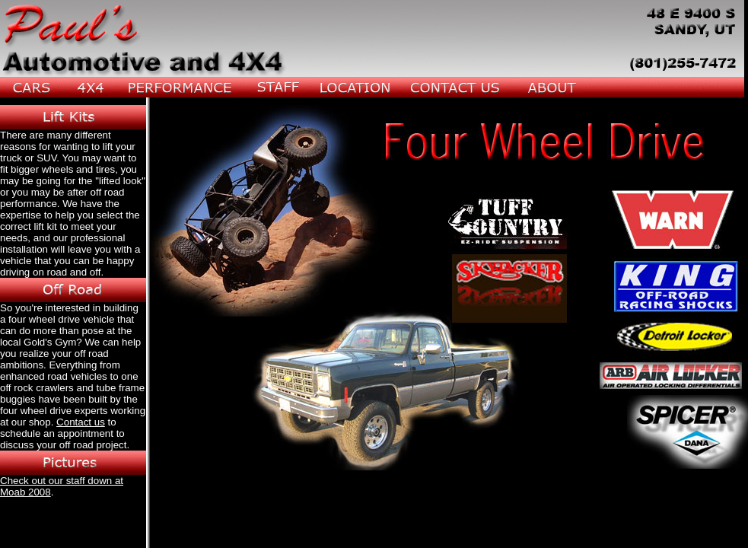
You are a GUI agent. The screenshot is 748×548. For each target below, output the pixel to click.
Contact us (80, 422)
